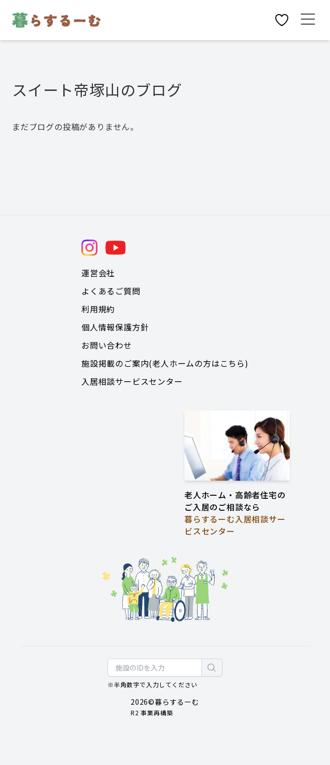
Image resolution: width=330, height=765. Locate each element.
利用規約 (98, 309)
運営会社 (98, 273)
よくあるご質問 (111, 291)
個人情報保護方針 (115, 327)
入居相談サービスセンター (132, 381)
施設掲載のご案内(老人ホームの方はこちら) (165, 363)
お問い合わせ (106, 345)
